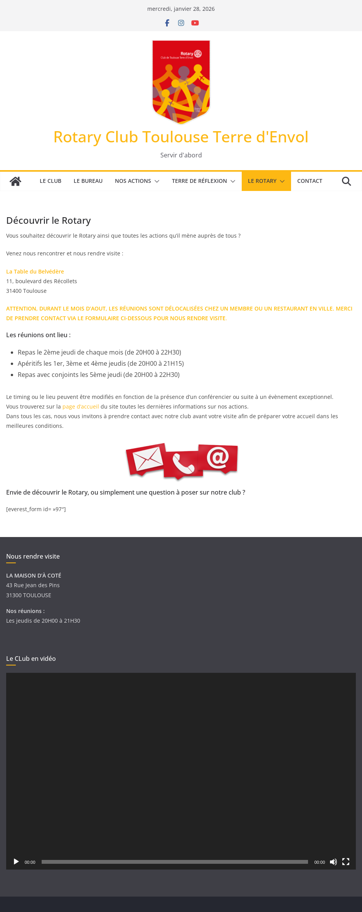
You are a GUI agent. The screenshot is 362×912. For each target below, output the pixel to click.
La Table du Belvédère (35, 271)
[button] (155, 181)
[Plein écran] (346, 862)
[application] (181, 771)
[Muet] (333, 862)
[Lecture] (16, 862)
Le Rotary (262, 180)
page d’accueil (81, 406)
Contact (309, 180)
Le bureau (88, 180)
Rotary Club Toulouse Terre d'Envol (181, 136)
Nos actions (133, 180)
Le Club (50, 180)
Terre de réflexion (199, 180)
